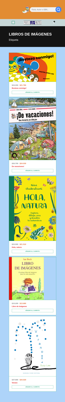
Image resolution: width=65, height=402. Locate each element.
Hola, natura (17, 247)
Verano (15, 383)
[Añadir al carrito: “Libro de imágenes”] (32, 310)
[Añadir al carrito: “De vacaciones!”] (32, 170)
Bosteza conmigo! (19, 88)
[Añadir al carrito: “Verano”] (32, 387)
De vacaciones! (18, 166)
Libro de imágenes (19, 306)
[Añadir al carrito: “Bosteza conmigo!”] (32, 92)
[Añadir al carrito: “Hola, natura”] (32, 251)
